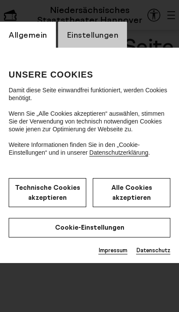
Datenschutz (153, 250)
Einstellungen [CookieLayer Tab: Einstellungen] (93, 34)
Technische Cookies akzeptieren (47, 192)
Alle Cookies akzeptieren (131, 192)
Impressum (112, 250)
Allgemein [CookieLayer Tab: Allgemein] (28, 34)
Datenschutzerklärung (118, 152)
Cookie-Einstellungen (89, 227)
